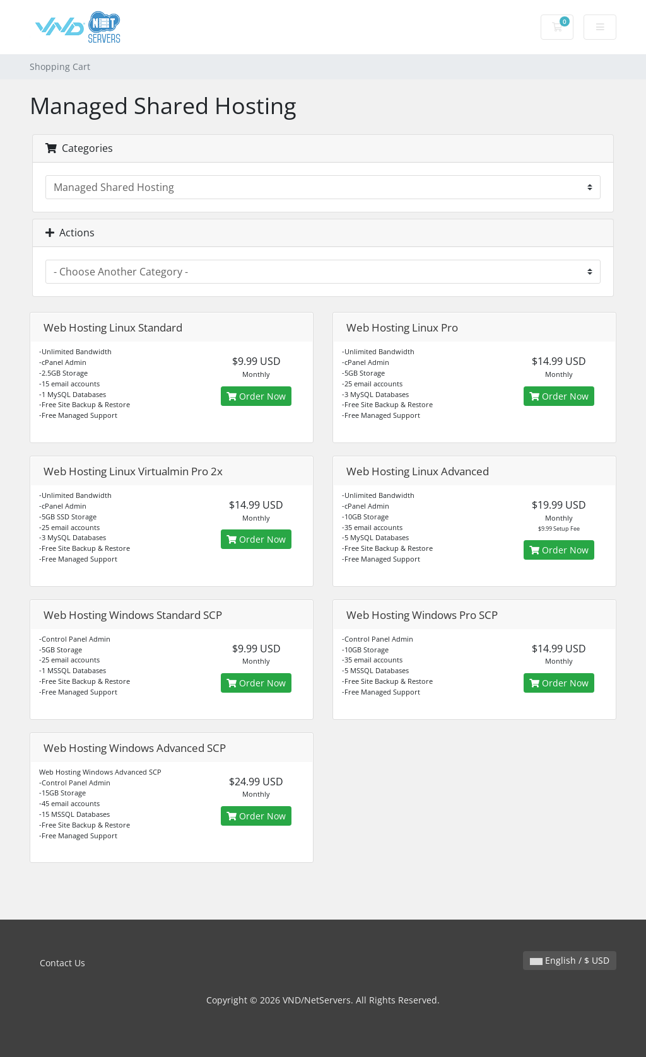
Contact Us (62, 963)
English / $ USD (569, 960)
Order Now (256, 396)
